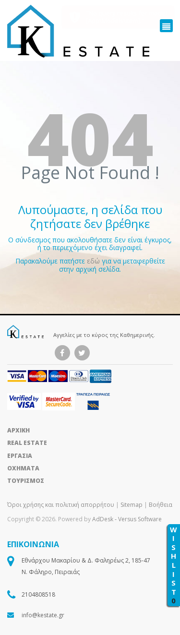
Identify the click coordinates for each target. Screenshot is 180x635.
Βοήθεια (160, 505)
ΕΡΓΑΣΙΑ (19, 456)
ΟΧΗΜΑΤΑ (23, 468)
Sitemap (131, 505)
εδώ (94, 260)
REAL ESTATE (27, 443)
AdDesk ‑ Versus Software (127, 519)
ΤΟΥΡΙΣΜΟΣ (25, 481)
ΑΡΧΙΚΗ (18, 430)
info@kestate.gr (43, 615)
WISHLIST (173, 565)
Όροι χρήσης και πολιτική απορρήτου (61, 505)
